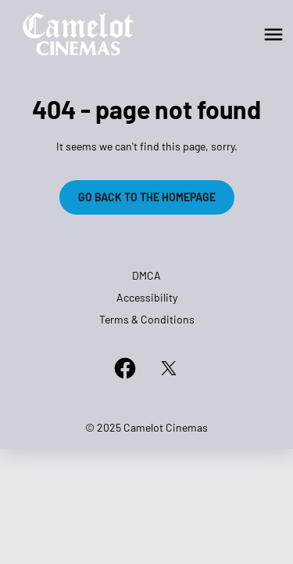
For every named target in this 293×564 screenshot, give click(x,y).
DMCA (146, 275)
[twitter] (168, 368)
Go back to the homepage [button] (147, 197)
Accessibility (146, 297)
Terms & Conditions (147, 319)
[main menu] (273, 34)
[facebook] (125, 368)
